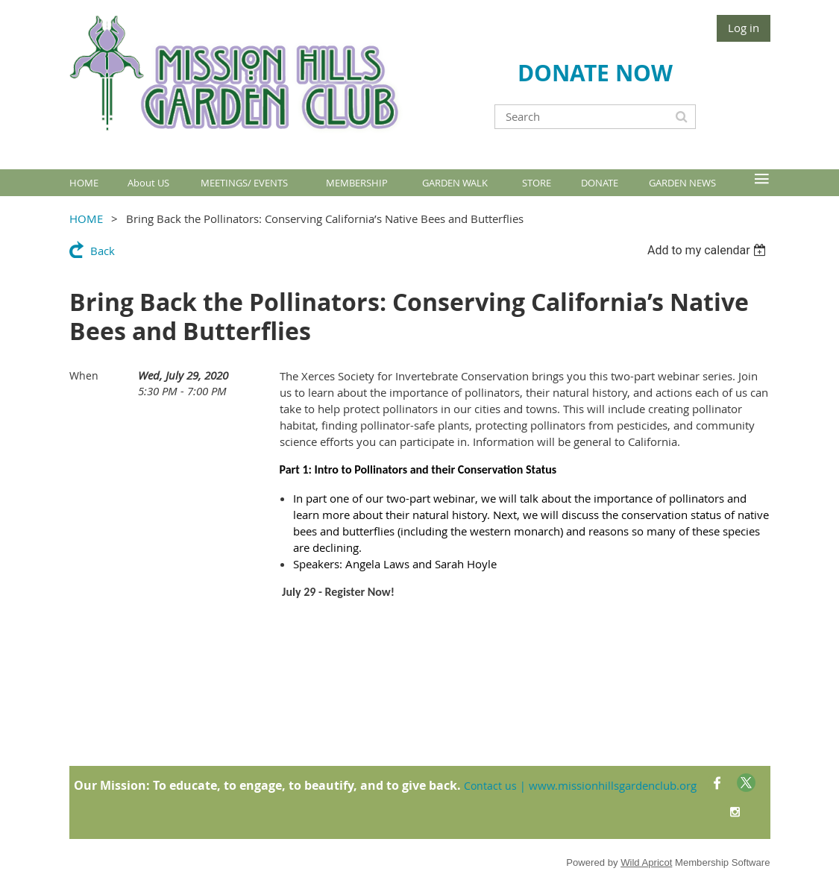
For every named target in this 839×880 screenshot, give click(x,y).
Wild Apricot (646, 862)
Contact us (490, 786)
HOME (86, 218)
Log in (743, 27)
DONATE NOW (595, 72)
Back (102, 250)
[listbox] (708, 250)
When (83, 375)
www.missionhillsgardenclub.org (613, 785)
